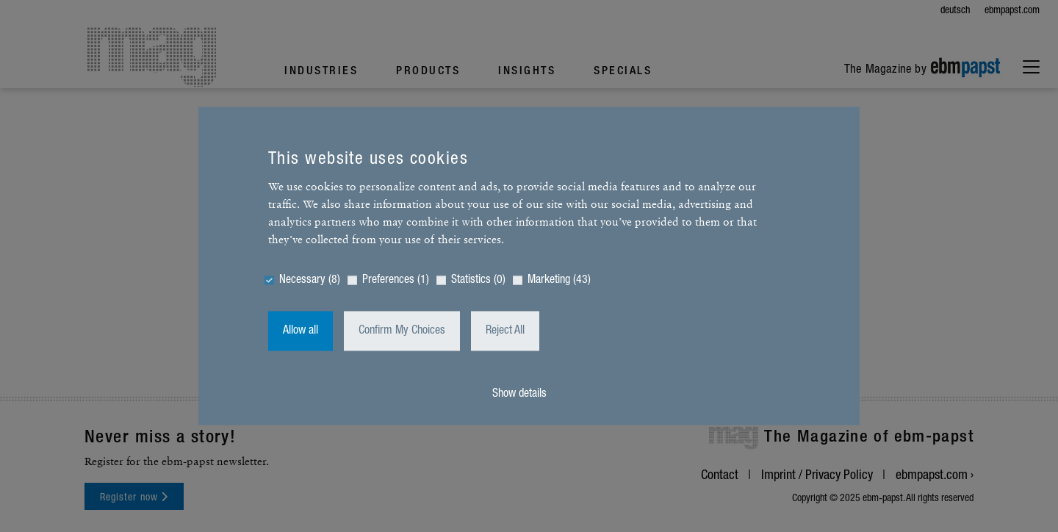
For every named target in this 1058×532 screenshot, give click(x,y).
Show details (519, 394)
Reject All (505, 331)
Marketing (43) (559, 281)
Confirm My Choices (402, 331)
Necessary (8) (309, 281)
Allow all (300, 331)
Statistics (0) (478, 281)
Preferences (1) (395, 281)
